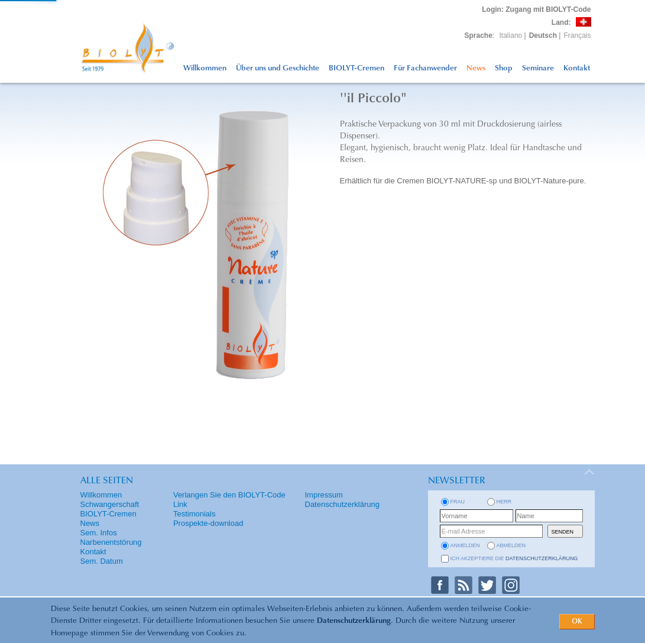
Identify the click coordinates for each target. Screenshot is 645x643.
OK (577, 621)
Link (180, 504)
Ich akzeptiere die (514, 558)
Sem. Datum (101, 561)
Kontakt (576, 68)
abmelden (511, 545)
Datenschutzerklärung (354, 621)
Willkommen (204, 68)
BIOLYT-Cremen (356, 68)
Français (577, 35)
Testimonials (194, 513)
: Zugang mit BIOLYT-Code (536, 9)
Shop (504, 68)
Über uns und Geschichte (277, 68)
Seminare (538, 68)
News (475, 68)
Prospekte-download (208, 523)
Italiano (511, 35)
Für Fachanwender (425, 68)
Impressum (324, 494)
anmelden (465, 545)
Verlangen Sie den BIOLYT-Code (229, 494)
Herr (504, 502)
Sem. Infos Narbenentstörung (111, 537)
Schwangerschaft (110, 504)
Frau (457, 502)
